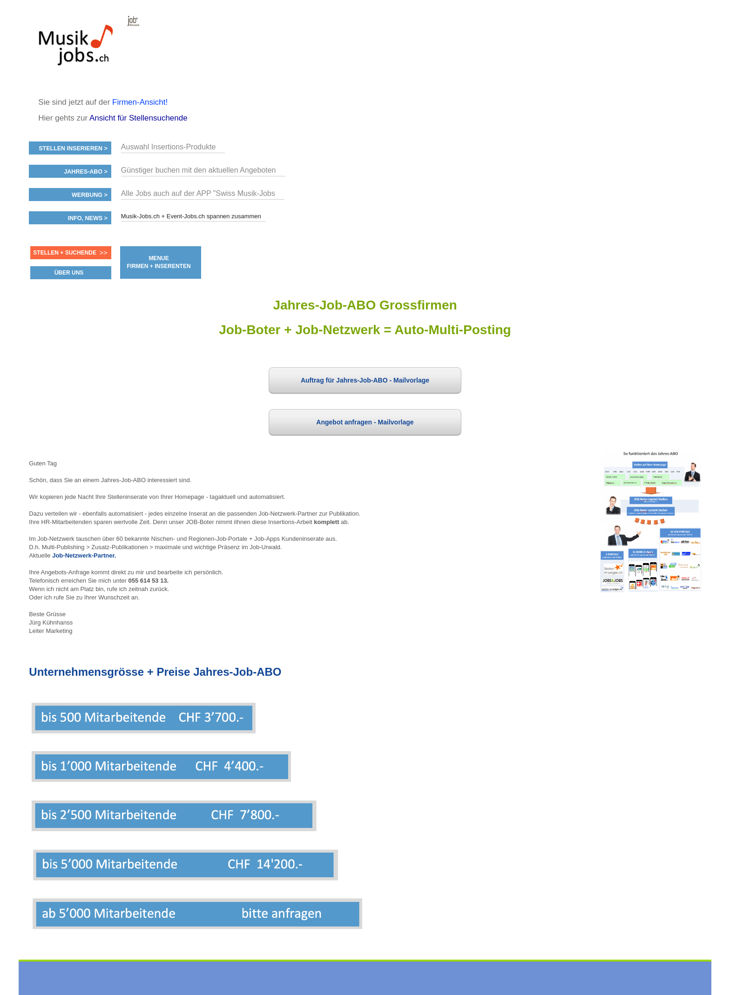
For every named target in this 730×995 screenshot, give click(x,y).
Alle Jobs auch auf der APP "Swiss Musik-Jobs (198, 193)
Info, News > (88, 218)
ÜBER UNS (69, 272)
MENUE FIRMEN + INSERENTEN (159, 262)
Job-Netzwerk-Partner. (84, 555)
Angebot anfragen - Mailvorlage (364, 422)
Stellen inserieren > (73, 148)
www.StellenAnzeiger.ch (85, 48)
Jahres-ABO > (85, 171)
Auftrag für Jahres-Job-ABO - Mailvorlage (365, 380)
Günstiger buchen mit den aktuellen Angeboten (198, 170)
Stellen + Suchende (64, 252)
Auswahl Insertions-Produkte (168, 147)
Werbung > (90, 195)
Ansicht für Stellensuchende (138, 118)
